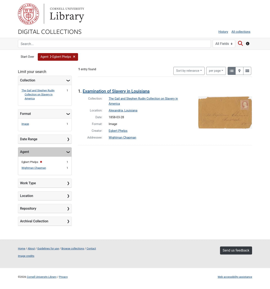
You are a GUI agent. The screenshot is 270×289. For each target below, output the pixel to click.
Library (66, 14)
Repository (28, 208)
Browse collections (72, 248)
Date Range (28, 139)
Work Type (28, 183)
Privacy (63, 276)
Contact (91, 248)
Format (25, 114)
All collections (240, 32)
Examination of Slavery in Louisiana (116, 91)
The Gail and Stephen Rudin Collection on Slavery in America (38, 94)
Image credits (26, 255)
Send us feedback (236, 250)
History (223, 32)
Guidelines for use (48, 248)
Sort (187, 71)
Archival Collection (34, 221)
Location (26, 196)
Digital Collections (50, 31)
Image (25, 123)
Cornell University (28, 14)
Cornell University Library (42, 276)
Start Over (27, 57)
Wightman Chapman (34, 167)
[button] (58, 57)
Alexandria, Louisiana (123, 110)
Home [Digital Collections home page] (21, 248)
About (31, 248)
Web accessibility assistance (235, 276)
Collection (27, 80)
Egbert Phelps (118, 131)
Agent (24, 152)
